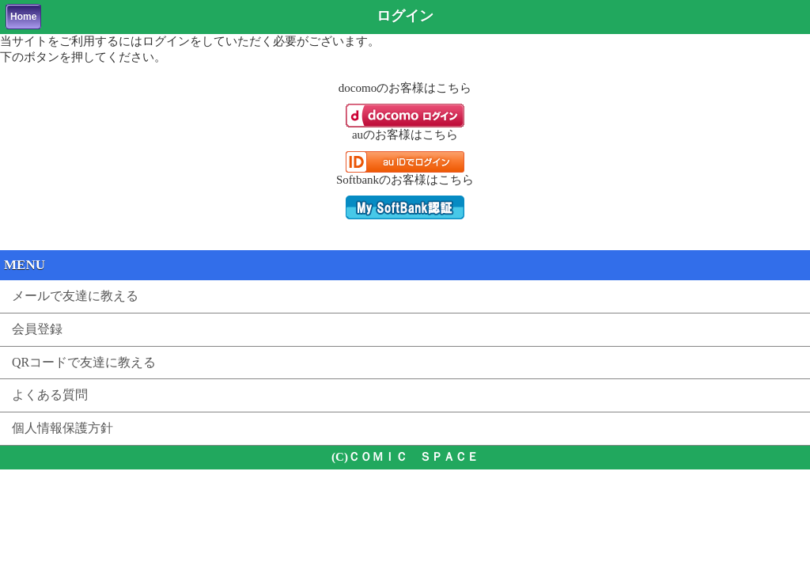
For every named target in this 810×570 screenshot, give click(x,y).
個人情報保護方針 (62, 428)
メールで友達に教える (75, 295)
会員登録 (37, 329)
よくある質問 (50, 394)
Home (23, 16)
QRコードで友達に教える (84, 362)
